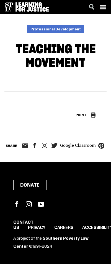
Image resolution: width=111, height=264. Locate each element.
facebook (34, 145)
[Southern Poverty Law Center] (9, 7)
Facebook (16, 204)
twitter (54, 145)
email (25, 145)
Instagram (44, 145)
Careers (63, 228)
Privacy (36, 228)
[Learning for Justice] (32, 7)
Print (81, 115)
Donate (30, 185)
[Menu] (102, 6)
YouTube (41, 204)
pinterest (101, 146)
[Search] (91, 6)
